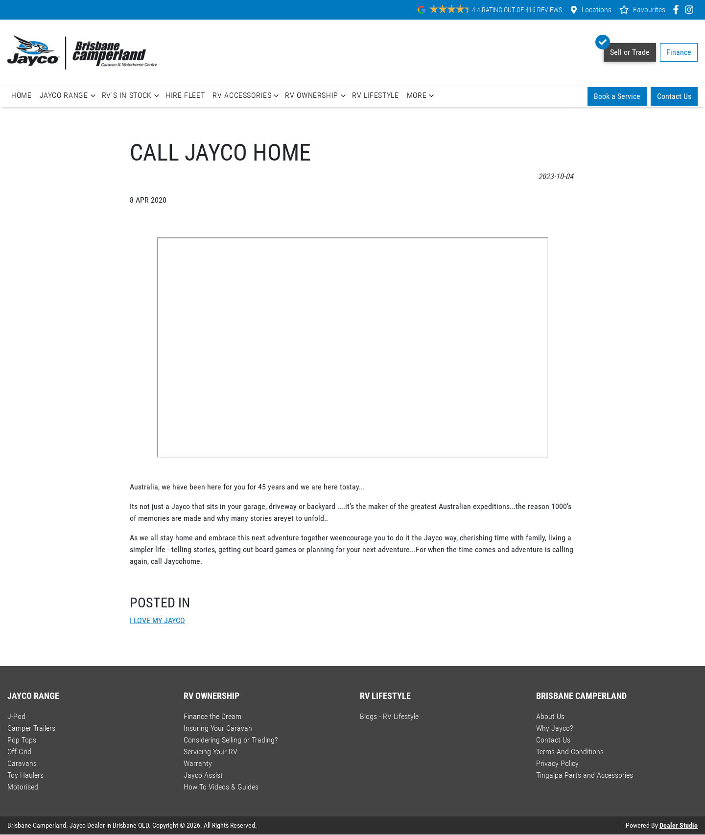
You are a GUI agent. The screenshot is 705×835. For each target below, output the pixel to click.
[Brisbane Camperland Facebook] (677, 9)
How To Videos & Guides (221, 786)
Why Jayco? (554, 728)
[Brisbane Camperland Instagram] (691, 9)
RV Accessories (246, 95)
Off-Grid (19, 751)
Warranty (198, 763)
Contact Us (674, 96)
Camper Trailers (31, 728)
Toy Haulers (25, 775)
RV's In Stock (132, 95)
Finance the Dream (212, 716)
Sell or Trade (627, 50)
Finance (678, 52)
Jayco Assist (203, 775)
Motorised (22, 786)
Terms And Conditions (570, 751)
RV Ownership (316, 95)
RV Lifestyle (375, 95)
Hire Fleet (185, 95)
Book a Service (617, 96)
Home (21, 95)
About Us (550, 716)
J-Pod (16, 716)
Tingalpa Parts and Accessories (584, 775)
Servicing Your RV (210, 751)
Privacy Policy (557, 763)
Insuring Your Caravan (218, 728)
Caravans (22, 763)
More (422, 95)
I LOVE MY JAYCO (157, 620)
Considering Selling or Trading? (231, 739)
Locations (596, 9)
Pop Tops (21, 739)
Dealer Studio (678, 825)
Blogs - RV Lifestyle (389, 716)
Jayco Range (69, 95)
